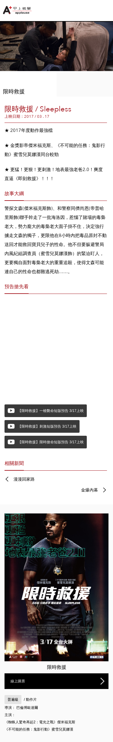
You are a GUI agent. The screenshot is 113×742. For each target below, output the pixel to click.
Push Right (109, 9)
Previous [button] (10, 50)
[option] (56, 59)
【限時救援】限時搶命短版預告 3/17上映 (51, 442)
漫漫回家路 (24, 479)
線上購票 (18, 681)
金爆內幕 (89, 490)
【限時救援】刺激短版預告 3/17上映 (47, 426)
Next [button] (102, 50)
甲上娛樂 (18, 10)
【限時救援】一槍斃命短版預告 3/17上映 (51, 411)
